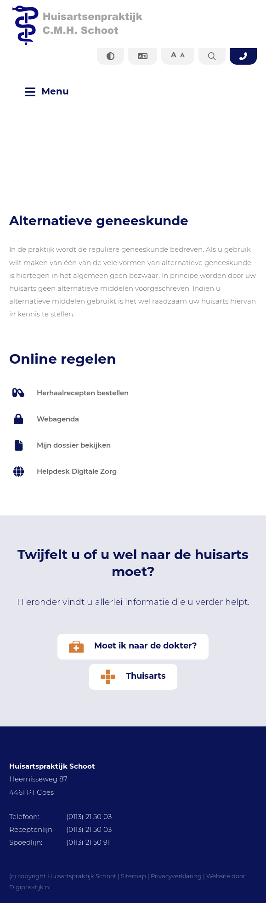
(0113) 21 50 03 (60, 817)
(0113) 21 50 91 (59, 843)
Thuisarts (133, 677)
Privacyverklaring (176, 877)
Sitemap (133, 877)
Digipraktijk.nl (30, 888)
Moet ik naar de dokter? (133, 647)
